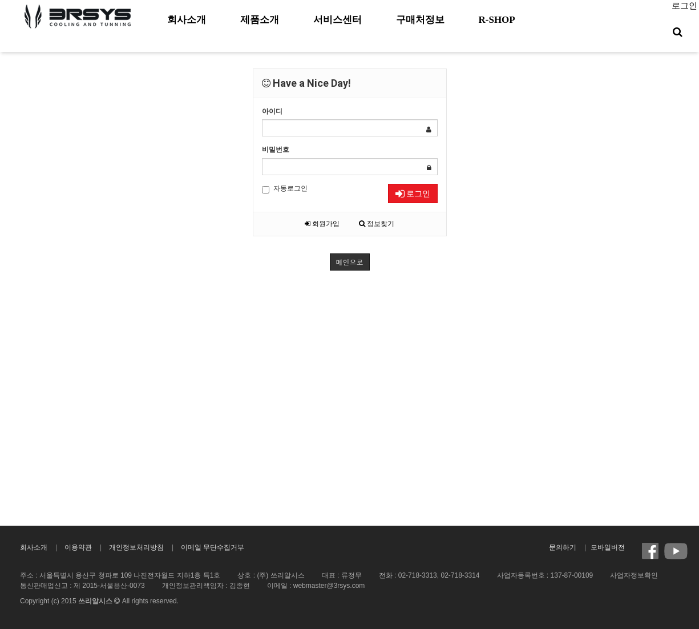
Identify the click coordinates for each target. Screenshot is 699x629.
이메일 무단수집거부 (212, 547)
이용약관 (78, 547)
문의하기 (562, 547)
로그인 (684, 5)
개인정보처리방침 (136, 547)
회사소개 (33, 547)
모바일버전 (608, 547)
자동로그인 (285, 188)
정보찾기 (376, 224)
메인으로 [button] (349, 262)
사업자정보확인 (634, 575)
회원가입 (322, 224)
